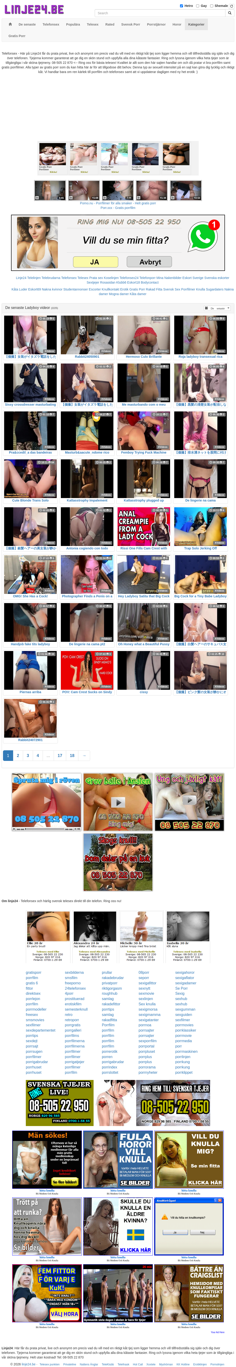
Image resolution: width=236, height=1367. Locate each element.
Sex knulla (147, 1004)
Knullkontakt (110, 289)
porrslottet (110, 1072)
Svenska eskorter (216, 278)
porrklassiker (185, 1030)
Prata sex (96, 278)
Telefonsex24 (129, 278)
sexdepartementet (40, 1030)
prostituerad (75, 999)
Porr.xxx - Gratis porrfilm (118, 208)
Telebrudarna (50, 278)
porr (178, 1046)
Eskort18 (133, 282)
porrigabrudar (37, 1062)
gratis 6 (32, 983)
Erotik (124, 289)
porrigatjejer (74, 1062)
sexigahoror (185, 972)
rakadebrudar (113, 978)
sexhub (181, 999)
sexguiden (183, 1015)
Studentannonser (75, 289)
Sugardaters (214, 289)
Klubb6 (121, 282)
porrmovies (184, 1025)
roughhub (110, 993)
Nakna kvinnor (52, 289)
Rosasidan (107, 282)
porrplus (145, 1057)
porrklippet (183, 1072)
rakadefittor (111, 1004)
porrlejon (33, 999)
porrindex (109, 1067)
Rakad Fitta (154, 289)
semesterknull (76, 1009)
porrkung (182, 1062)
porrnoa (145, 1025)
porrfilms (72, 1036)
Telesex (82, 278)
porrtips (108, 1009)
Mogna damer (119, 294)
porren (107, 1057)
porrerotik (110, 1051)
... (48, 755)
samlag (108, 999)
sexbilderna (74, 972)
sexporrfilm (147, 1041)
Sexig (179, 993)
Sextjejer (93, 282)
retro (69, 1015)
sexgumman (185, 1009)
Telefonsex (69, 278)
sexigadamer (185, 983)
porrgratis (73, 1025)
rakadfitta (109, 1020)
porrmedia (183, 1041)
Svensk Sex (171, 289)
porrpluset (147, 1051)
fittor (29, 988)
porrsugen (34, 1051)
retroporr (72, 1020)
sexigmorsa (148, 1009)
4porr (69, 993)
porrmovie (183, 1036)
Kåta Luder (19, 289)
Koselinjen (111, 278)
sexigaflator (184, 978)
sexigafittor (147, 983)
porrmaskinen (186, 1051)
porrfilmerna (75, 1041)
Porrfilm (108, 1025)
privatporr (110, 983)
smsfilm (71, 978)
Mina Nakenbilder (169, 278)
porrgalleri (73, 1030)
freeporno (73, 983)
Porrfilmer (188, 289)
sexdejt (32, 1041)
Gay (204, 6)
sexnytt (144, 988)
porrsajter (146, 1030)
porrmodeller (36, 1009)
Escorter (95, 289)
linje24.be (28, 1364)
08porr (144, 972)
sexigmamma (149, 1015)
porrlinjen (182, 1057)
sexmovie (146, 993)
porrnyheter (148, 1072)
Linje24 (21, 278)
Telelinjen (34, 278)
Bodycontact (150, 282)
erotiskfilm (73, 1004)
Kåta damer (138, 294)
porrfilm (32, 978)
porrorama (147, 1067)
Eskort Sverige (193, 278)
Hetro (189, 6)
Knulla (200, 289)
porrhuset (33, 1067)
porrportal (146, 1046)
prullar (107, 972)
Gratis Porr (137, 289)
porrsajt (32, 1046)
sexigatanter (149, 1020)
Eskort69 (34, 289)
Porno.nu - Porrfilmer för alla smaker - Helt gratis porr (118, 203)
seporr (144, 978)
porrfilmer (73, 1051)
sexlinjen (146, 999)
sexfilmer (182, 1020)
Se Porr (181, 988)
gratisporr (33, 972)
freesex (32, 1015)
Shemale (221, 6)
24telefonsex (75, 988)
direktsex (33, 993)
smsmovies (35, 1020)
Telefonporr (147, 278)
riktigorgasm (112, 988)
